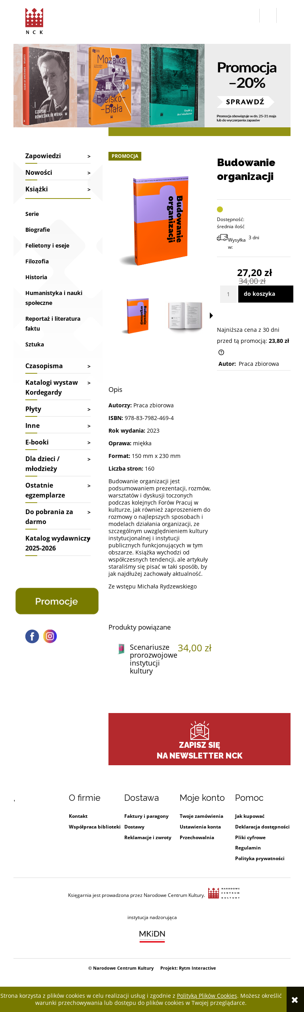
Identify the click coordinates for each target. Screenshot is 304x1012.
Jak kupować (249, 816)
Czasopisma (44, 365)
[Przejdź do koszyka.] (284, 15)
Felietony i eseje (47, 245)
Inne (32, 425)
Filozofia (37, 261)
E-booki (37, 442)
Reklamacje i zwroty (147, 837)
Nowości (38, 172)
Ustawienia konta (200, 826)
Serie (32, 214)
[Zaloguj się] (268, 15)
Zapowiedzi (43, 155)
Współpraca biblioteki (95, 826)
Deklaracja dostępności (262, 826)
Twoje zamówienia (201, 816)
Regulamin (248, 847)
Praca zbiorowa (259, 363)
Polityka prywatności (260, 858)
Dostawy (134, 826)
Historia (36, 277)
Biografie (37, 229)
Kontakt (78, 816)
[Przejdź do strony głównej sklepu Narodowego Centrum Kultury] (34, 19)
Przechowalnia (197, 837)
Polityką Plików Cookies (207, 995)
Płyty (33, 409)
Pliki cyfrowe (250, 837)
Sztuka (34, 344)
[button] (251, 15)
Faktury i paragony (146, 816)
